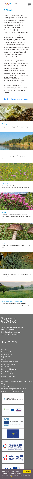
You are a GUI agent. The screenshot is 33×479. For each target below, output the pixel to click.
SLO (16, 4)
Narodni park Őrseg (7, 371)
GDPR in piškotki (6, 354)
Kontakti (4, 349)
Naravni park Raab (7, 374)
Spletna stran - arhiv (7, 386)
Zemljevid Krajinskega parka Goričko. (16, 99)
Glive (3, 243)
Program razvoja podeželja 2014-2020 (13, 389)
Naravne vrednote (7, 153)
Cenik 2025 (4, 359)
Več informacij (15, 477)
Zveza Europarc (6, 379)
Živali (3, 272)
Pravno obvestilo (6, 352)
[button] (24, 4)
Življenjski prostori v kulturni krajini (12, 301)
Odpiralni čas (5, 357)
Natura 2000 (6, 183)
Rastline (4, 212)
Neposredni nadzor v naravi (10, 362)
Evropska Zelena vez (8, 376)
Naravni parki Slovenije (8, 369)
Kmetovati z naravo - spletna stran (12, 391)
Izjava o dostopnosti (8, 364)
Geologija (5, 124)
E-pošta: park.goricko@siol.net (11, 332)
